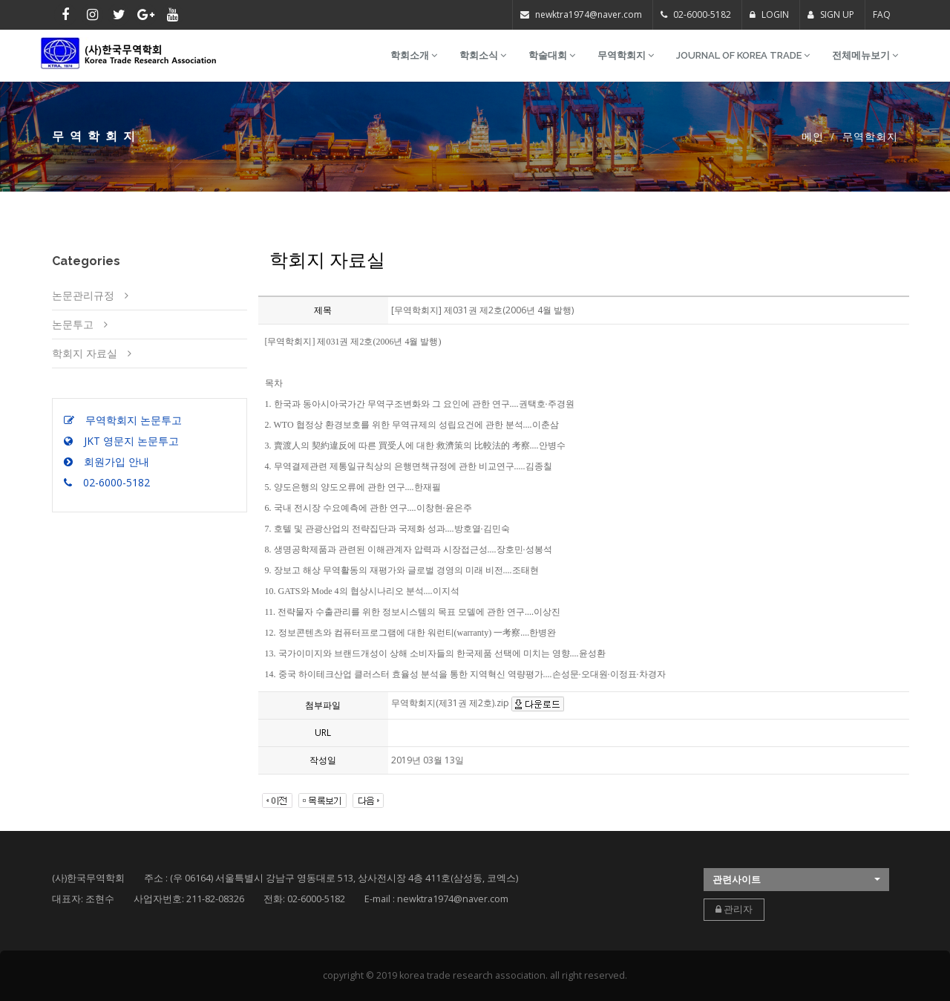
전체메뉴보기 (865, 55)
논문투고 (73, 324)
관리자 (734, 909)
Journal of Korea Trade (743, 55)
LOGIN (769, 14)
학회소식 (482, 55)
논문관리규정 (83, 295)
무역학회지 (625, 55)
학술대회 (551, 55)
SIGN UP (831, 14)
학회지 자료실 (84, 353)
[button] (796, 879)
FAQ (882, 14)
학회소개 (413, 55)
